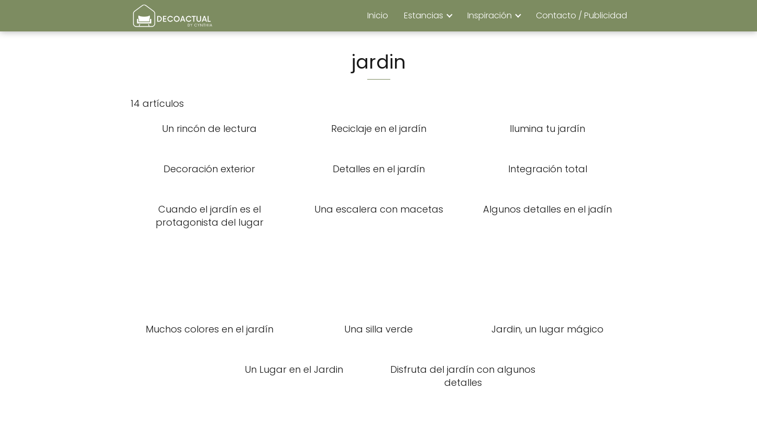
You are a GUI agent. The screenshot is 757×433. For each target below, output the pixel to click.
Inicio (377, 15)
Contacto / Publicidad (581, 15)
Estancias (423, 15)
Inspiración (489, 15)
